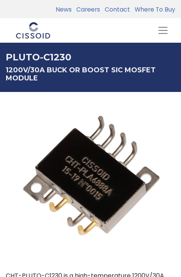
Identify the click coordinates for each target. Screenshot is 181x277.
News (64, 9)
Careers (86, 9)
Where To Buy (153, 9)
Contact (116, 9)
